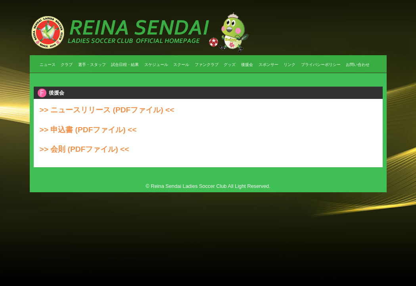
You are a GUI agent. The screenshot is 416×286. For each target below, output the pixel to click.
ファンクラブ (207, 64)
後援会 (247, 64)
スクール (181, 64)
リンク (289, 64)
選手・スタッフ (92, 64)
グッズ (230, 64)
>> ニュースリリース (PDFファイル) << (107, 110)
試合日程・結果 (125, 64)
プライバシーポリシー (321, 64)
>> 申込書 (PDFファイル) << (88, 130)
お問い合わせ (358, 64)
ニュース (48, 64)
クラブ (67, 64)
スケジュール (156, 64)
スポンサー (268, 64)
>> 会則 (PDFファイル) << (84, 149)
